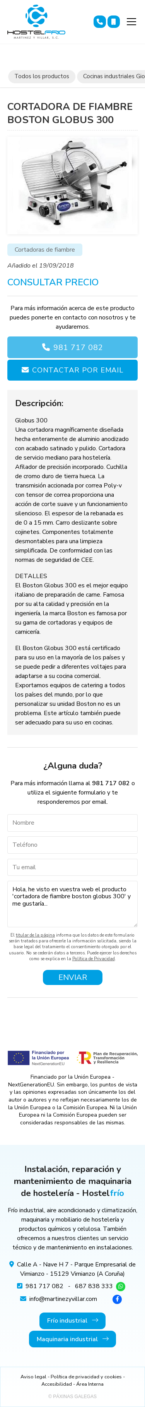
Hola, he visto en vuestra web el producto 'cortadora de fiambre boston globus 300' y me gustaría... (72, 904)
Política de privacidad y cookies (86, 1376)
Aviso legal (33, 1376)
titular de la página (35, 935)
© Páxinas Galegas (72, 1396)
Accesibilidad (56, 1384)
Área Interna (90, 1384)
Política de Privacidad (93, 959)
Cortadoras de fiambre (45, 249)
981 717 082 (78, 347)
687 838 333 (94, 1286)
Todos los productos (41, 76)
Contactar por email (77, 370)
